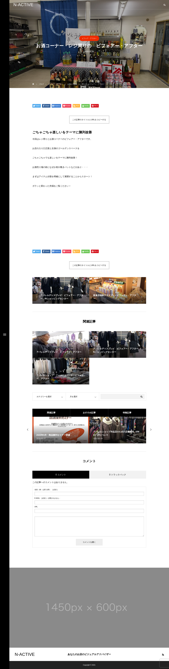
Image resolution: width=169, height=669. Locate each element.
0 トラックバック (117, 475)
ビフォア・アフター (89, 38)
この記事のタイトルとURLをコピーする (89, 120)
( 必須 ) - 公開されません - (47, 498)
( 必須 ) (46, 489)
